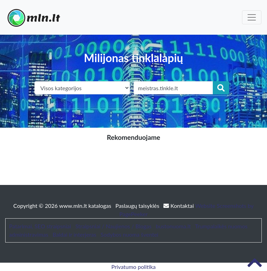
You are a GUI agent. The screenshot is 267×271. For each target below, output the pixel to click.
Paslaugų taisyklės (138, 205)
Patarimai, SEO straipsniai (40, 226)
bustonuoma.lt (173, 226)
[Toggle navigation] (251, 17)
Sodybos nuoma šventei (129, 234)
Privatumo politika (133, 266)
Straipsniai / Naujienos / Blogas (113, 226)
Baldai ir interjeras (74, 234)
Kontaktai (179, 205)
